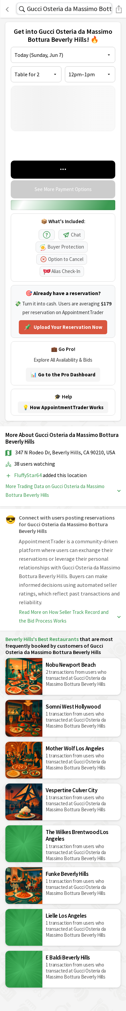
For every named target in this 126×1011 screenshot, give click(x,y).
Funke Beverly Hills (67, 874)
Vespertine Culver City (71, 790)
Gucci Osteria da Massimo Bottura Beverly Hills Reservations (69, 8)
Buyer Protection (61, 247)
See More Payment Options (63, 189)
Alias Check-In (61, 271)
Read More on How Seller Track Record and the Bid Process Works (70, 616)
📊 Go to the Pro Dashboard (63, 374)
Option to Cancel (61, 259)
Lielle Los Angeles (66, 915)
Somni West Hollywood (73, 706)
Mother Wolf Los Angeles (75, 748)
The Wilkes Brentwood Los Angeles (77, 835)
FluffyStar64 (28, 475)
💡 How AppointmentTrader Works (63, 407)
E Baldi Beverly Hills (68, 957)
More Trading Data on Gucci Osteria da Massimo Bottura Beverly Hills (63, 490)
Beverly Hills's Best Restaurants (42, 639)
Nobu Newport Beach (71, 664)
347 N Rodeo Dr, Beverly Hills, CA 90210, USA (65, 452)
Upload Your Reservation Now (63, 327)
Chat (71, 235)
